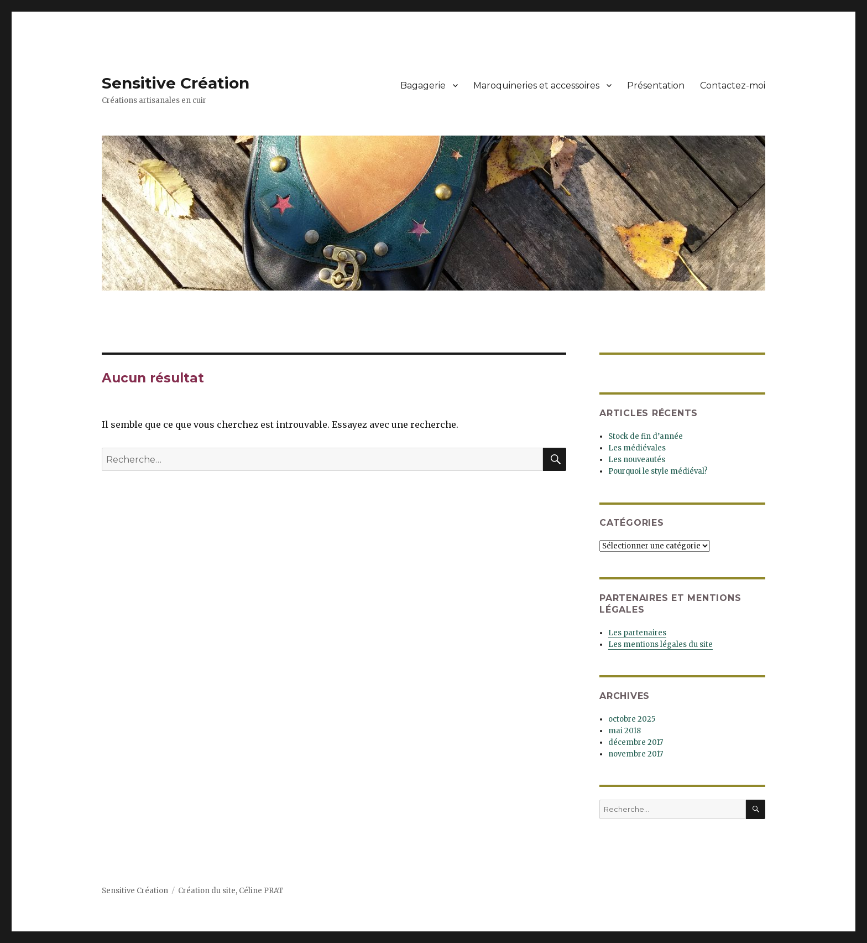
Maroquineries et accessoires (536, 85)
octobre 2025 (631, 719)
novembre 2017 (635, 754)
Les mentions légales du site (660, 644)
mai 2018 (624, 730)
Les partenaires (637, 633)
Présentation (656, 85)
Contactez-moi (732, 85)
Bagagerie (423, 85)
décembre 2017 (635, 742)
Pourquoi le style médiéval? (658, 471)
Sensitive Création (175, 83)
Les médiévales (637, 448)
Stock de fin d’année (645, 436)
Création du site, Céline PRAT (231, 890)
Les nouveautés (636, 459)
